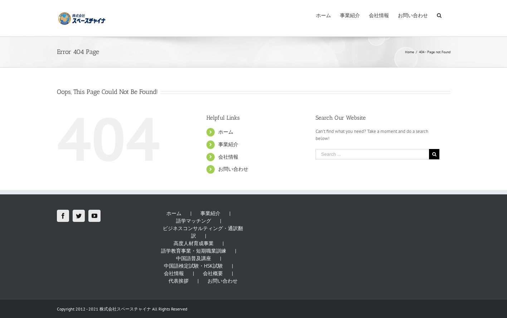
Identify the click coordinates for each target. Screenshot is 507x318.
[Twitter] (79, 216)
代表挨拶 (179, 281)
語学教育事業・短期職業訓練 (193, 251)
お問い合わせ (233, 169)
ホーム (225, 132)
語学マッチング (193, 221)
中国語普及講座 (193, 258)
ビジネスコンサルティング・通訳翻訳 (203, 232)
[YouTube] (94, 216)
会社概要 (213, 273)
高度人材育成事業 (194, 243)
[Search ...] (372, 154)
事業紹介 (228, 144)
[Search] (439, 15)
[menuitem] (323, 15)
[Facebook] (63, 216)
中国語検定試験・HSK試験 (193, 266)
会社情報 (228, 157)
